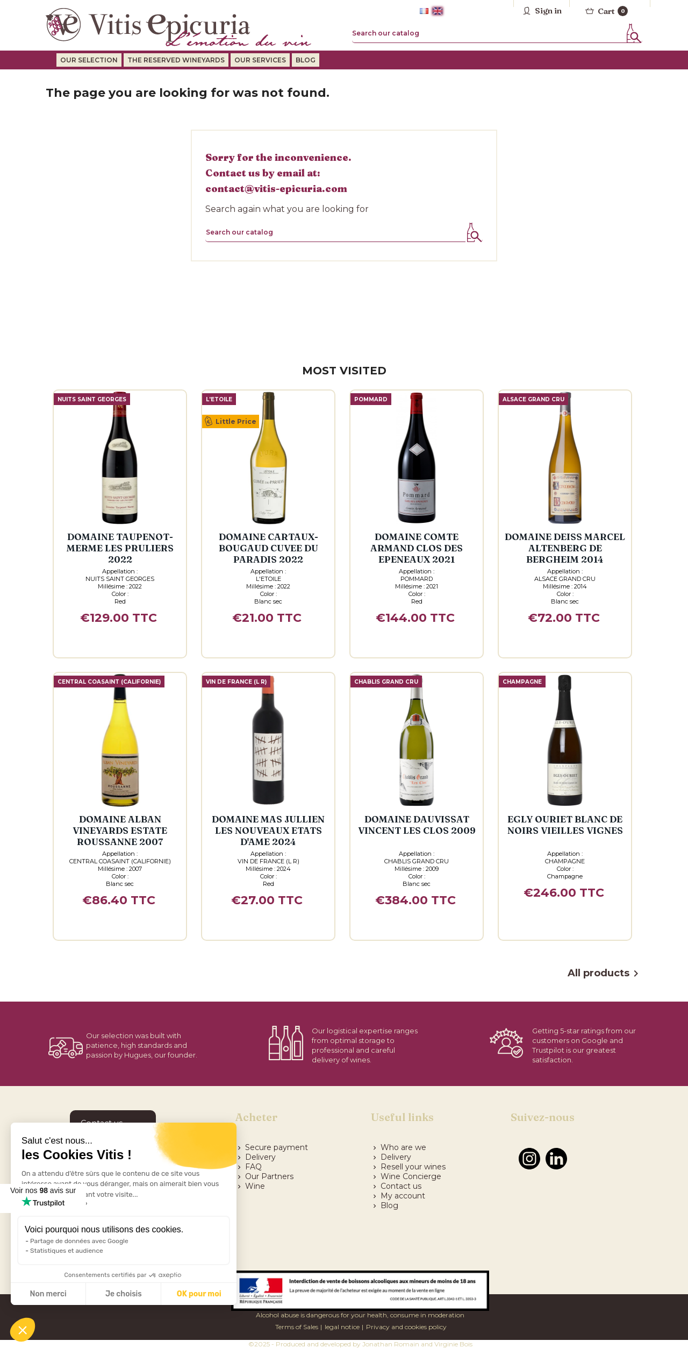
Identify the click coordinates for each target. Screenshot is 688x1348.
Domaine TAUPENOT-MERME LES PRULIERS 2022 (120, 548)
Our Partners (264, 1176)
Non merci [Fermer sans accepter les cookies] (48, 1294)
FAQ (248, 1167)
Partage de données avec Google (79, 1241)
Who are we (398, 1147)
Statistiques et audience (66, 1250)
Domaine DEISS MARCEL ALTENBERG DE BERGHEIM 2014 (565, 548)
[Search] (497, 33)
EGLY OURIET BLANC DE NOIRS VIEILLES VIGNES (565, 824)
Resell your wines (408, 1167)
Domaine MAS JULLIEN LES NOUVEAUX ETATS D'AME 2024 (268, 830)
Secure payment (271, 1147)
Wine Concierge (406, 1176)
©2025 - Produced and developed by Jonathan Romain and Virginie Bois (360, 1344)
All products (605, 973)
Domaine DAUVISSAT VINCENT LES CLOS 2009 (417, 824)
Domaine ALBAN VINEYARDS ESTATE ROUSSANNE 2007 (120, 830)
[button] (22, 1330)
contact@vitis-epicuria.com (276, 188)
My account (398, 1196)
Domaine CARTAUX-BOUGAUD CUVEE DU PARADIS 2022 (268, 548)
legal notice (342, 1327)
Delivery (255, 1157)
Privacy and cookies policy (406, 1327)
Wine (250, 1186)
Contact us (396, 1186)
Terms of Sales (296, 1327)
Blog (384, 1205)
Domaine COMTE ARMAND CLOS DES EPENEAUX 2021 (416, 548)
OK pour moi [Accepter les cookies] (199, 1294)
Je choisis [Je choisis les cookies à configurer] (123, 1294)
